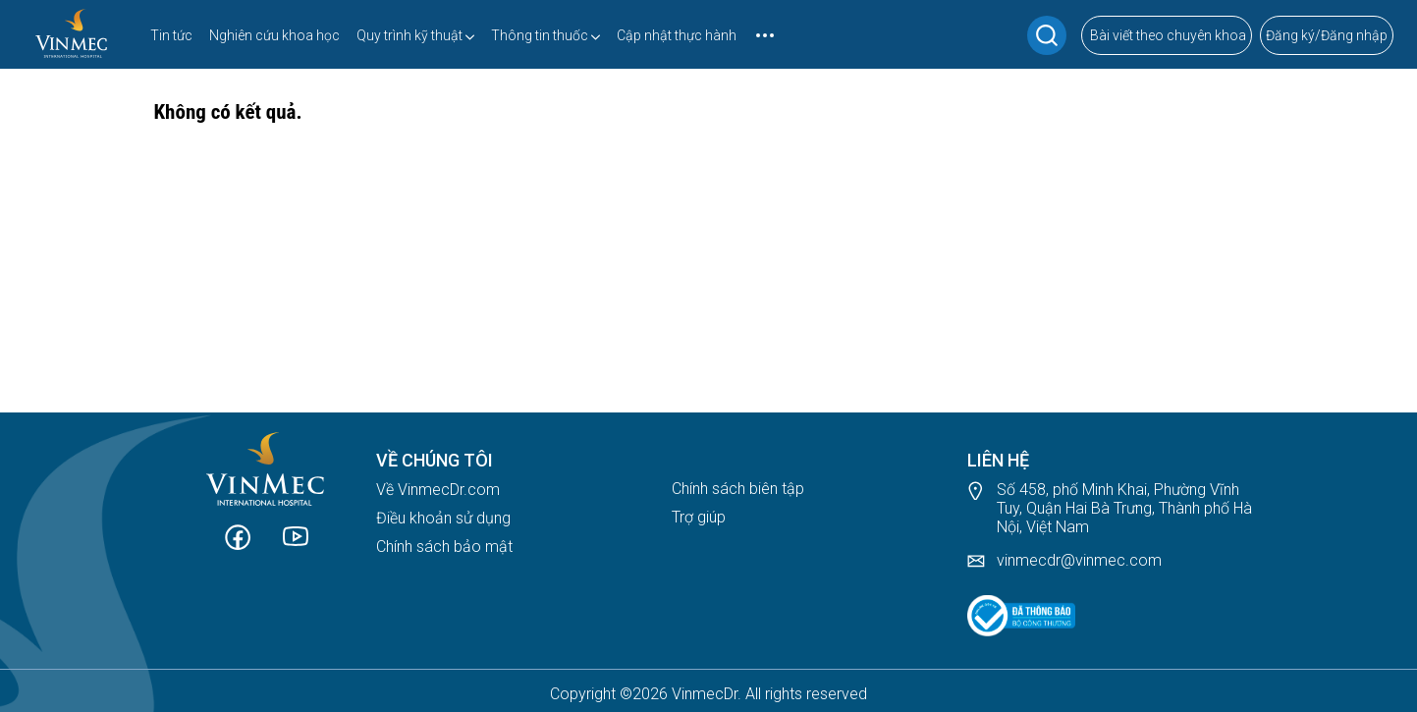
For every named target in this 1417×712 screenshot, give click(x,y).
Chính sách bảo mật (444, 546)
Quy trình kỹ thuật (409, 35)
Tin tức (171, 35)
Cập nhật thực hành (676, 35)
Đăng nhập (1354, 35)
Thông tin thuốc (539, 35)
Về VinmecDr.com (438, 489)
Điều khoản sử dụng (443, 518)
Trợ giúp (699, 517)
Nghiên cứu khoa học (274, 35)
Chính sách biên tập (738, 488)
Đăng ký (1290, 35)
